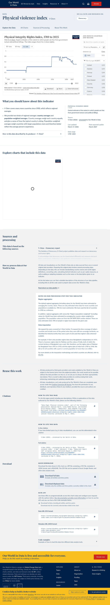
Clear (103, 51)
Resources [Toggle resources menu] (54, 4)
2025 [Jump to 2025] (76, 83)
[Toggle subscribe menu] (88, 4)
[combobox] (83, 4)
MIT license (18, 580)
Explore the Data (9, 28)
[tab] (9, 46)
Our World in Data (14, 4)
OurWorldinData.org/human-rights (14, 89)
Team (76, 585)
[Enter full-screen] (71, 89)
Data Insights (96, 577)
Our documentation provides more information (70, 501)
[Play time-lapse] (6, 83)
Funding (76, 581)
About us (77, 574)
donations (31, 594)
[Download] (49, 89)
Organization (78, 577)
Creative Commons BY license (61, 384)
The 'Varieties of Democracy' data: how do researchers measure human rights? (56, 93)
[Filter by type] (94, 61)
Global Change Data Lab (33, 571)
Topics (58, 574)
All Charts (24, 28)
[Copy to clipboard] (92, 406)
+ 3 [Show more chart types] (32, 46)
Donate (96, 4)
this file (40, 355)
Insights (45, 4)
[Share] (59, 89)
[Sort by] (92, 47)
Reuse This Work (61, 28)
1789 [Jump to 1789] (11, 83)
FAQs (7, 585)
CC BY (27, 89)
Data (38, 4)
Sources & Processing (41, 28)
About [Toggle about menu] (64, 4)
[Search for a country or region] (94, 42)
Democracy (82, 18)
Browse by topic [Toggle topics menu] (27, 4)
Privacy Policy (90, 599)
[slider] (16, 83)
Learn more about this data (31, 87)
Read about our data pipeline (48, 288)
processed (82, 120)
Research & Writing (98, 574)
